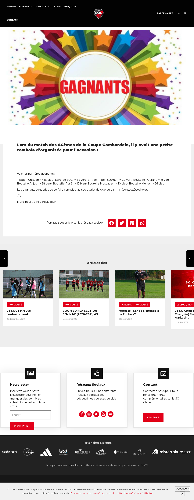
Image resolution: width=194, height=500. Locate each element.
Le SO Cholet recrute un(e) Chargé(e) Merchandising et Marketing (167, 312)
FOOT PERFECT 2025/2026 (60, 6)
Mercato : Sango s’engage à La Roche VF (121, 308)
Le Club (158, 300)
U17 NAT (38, 6)
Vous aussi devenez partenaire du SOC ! (122, 464)
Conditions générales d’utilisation (136, 493)
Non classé (15, 300)
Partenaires (165, 13)
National (111, 300)
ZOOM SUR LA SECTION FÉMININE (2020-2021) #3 (72, 308)
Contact (12, 20)
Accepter (182, 489)
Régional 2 (25, 6)
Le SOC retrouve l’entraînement (19, 308)
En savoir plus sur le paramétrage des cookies (93, 493)
